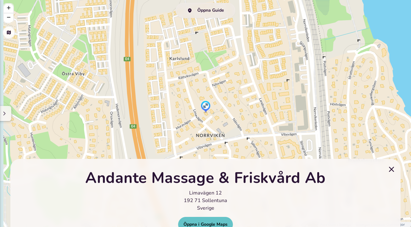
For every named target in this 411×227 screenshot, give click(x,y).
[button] (205, 107)
